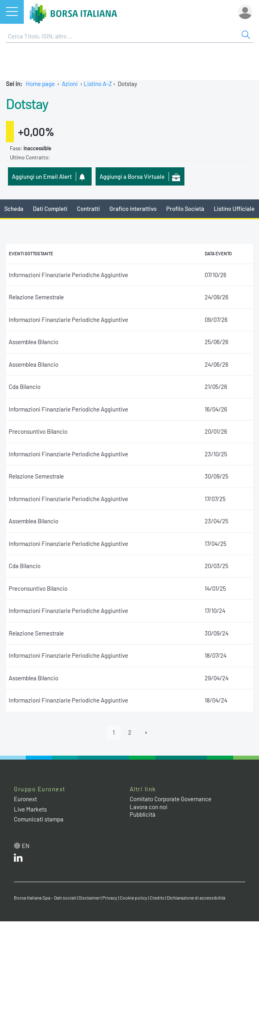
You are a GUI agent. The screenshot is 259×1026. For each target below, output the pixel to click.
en (25, 845)
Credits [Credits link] (157, 897)
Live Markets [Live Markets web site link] (30, 809)
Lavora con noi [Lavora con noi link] (148, 806)
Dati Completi (50, 208)
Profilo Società (185, 208)
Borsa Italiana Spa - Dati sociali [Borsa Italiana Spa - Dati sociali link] (45, 897)
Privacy (109, 897)
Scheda (13, 208)
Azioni (70, 83)
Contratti (88, 208)
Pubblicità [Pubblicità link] (142, 814)
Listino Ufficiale (234, 208)
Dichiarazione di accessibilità (196, 897)
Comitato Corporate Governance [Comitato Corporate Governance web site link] (170, 798)
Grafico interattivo (133, 208)
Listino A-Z (98, 83)
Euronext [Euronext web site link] (25, 798)
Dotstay (27, 103)
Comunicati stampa (38, 819)
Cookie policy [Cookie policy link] (134, 897)
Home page (40, 83)
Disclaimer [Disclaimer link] (89, 897)
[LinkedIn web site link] (18, 859)
